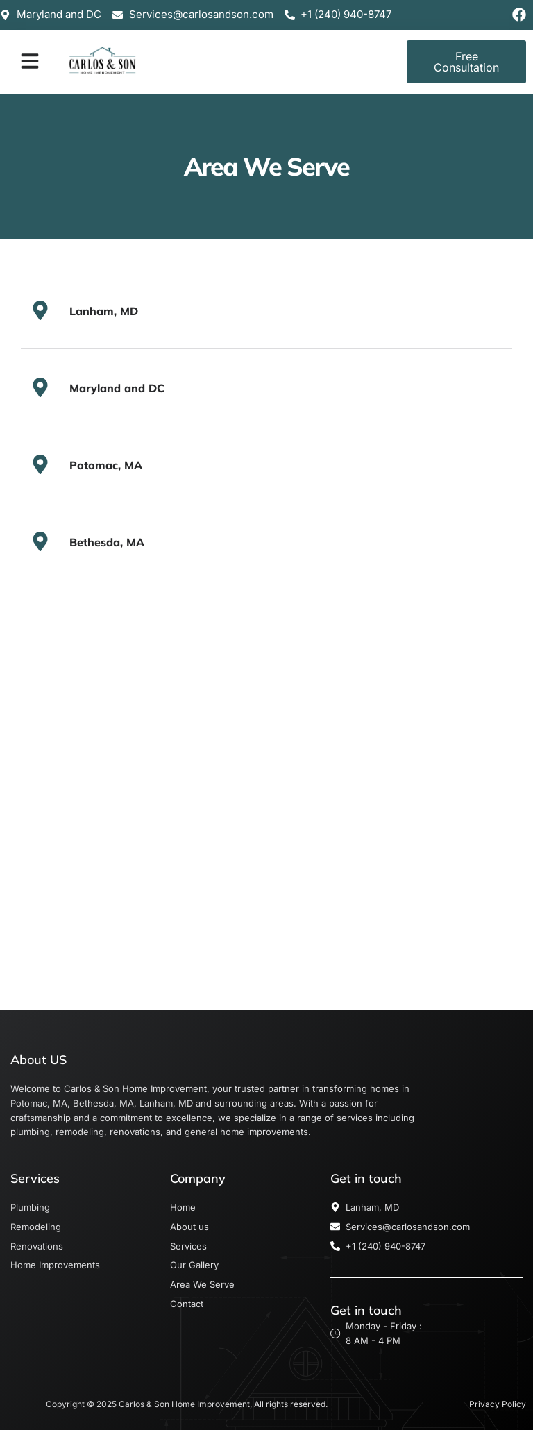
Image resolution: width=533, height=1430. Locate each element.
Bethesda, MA (106, 542)
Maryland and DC (116, 388)
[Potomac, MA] (40, 464)
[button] (29, 61)
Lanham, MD (103, 311)
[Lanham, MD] (40, 310)
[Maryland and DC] (40, 387)
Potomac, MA (105, 465)
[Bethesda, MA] (40, 541)
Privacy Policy (497, 1404)
